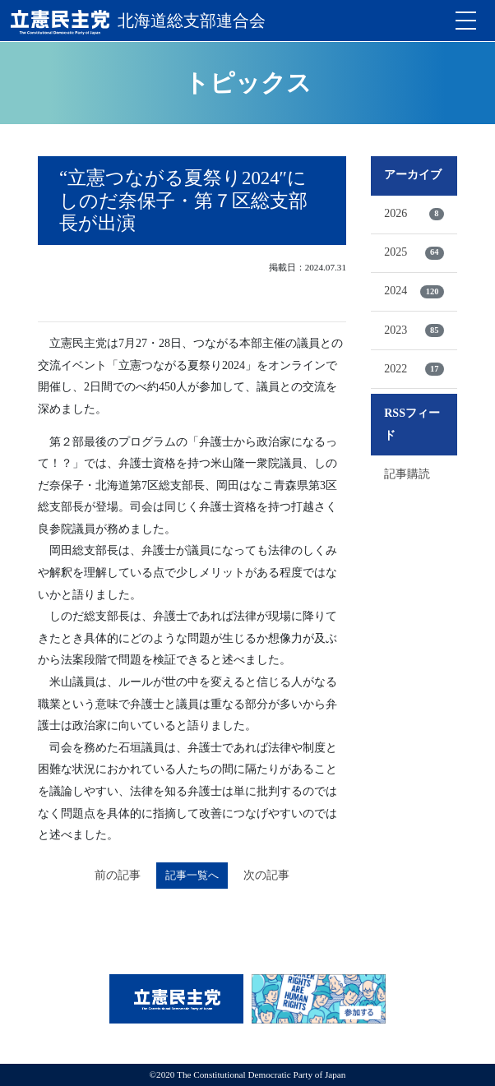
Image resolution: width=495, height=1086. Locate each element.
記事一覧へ (192, 875)
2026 (414, 213)
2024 (414, 291)
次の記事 (266, 875)
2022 (414, 369)
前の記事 (118, 875)
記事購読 (407, 474)
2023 (414, 330)
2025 (414, 252)
